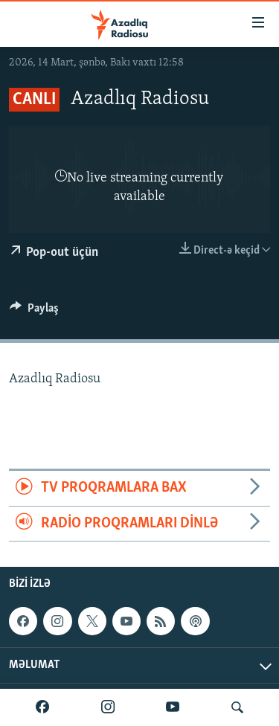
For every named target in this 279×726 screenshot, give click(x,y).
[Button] (34, 312)
